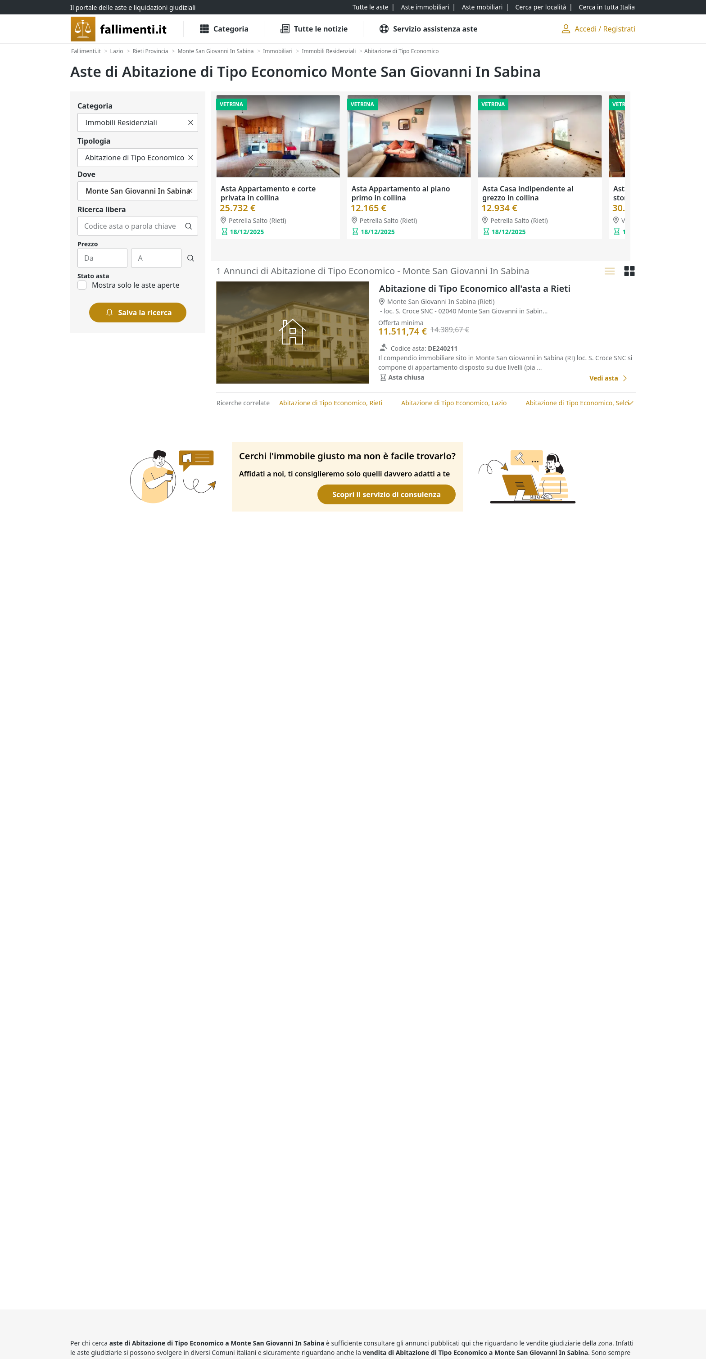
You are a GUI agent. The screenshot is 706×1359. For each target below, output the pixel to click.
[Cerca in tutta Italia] (607, 7)
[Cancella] (190, 122)
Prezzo (87, 244)
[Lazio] (116, 51)
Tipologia (93, 141)
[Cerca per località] (540, 7)
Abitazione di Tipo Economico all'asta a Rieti (474, 288)
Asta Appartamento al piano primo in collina (401, 193)
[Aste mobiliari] (482, 7)
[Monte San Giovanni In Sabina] (215, 51)
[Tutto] (137, 122)
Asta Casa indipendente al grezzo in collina (527, 193)
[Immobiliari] (277, 51)
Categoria (95, 106)
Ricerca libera (101, 209)
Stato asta (93, 276)
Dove (86, 174)
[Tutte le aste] (370, 7)
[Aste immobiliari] (425, 7)
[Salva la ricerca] (138, 312)
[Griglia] (629, 271)
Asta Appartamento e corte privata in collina (268, 193)
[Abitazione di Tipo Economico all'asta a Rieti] (609, 378)
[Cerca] (189, 226)
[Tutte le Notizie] (313, 28)
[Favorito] (572, 378)
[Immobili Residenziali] (329, 51)
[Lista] (609, 271)
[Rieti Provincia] (150, 51)
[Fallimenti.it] (86, 51)
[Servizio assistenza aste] (428, 28)
